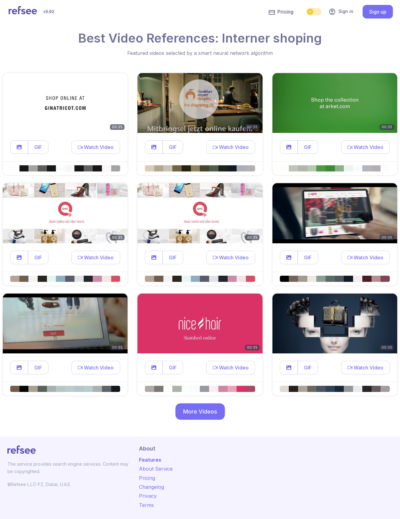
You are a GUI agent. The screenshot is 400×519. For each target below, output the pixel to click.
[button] (19, 147)
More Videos (200, 411)
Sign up (377, 12)
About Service (156, 469)
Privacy (148, 496)
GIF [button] (38, 147)
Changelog (151, 487)
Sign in (341, 11)
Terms (146, 505)
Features (150, 460)
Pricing (281, 12)
